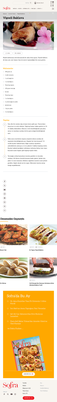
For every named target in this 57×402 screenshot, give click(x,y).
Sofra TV (25, 393)
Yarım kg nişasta (8, 85)
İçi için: (6, 92)
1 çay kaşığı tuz (8, 78)
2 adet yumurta (8, 75)
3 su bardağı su (8, 112)
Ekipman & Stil (26, 388)
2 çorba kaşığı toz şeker (10, 102)
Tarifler (25, 383)
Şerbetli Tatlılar (12, 13)
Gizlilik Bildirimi (44, 388)
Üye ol (42, 2)
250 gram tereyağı (9, 88)
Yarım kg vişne (8, 95)
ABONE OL (28, 374)
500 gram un (7, 71)
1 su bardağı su (8, 81)
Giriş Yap (38, 2)
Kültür (24, 385)
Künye (42, 385)
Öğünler (5, 13)
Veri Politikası (44, 391)
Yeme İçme (25, 391)
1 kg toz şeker (8, 108)
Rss (41, 383)
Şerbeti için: (7, 105)
